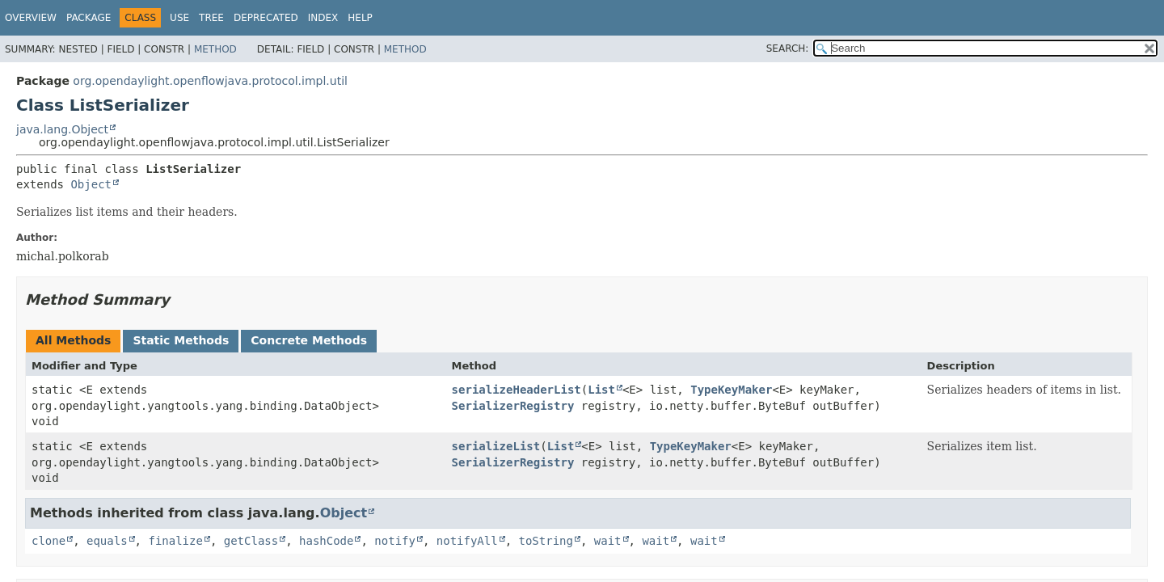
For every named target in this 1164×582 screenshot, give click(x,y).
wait (608, 540)
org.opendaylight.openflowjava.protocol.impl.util (210, 80)
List (601, 389)
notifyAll (467, 540)
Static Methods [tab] (181, 340)
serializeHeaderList (516, 389)
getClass (251, 540)
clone (48, 540)
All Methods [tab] (73, 340)
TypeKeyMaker (731, 389)
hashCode (326, 540)
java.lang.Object (62, 129)
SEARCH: (787, 48)
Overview (31, 17)
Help (360, 17)
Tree (211, 17)
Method (215, 49)
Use (179, 17)
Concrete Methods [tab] (309, 340)
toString (546, 540)
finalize (175, 540)
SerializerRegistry (513, 405)
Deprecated (266, 17)
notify (394, 540)
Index (323, 17)
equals (107, 540)
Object (91, 184)
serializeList (496, 446)
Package (88, 17)
